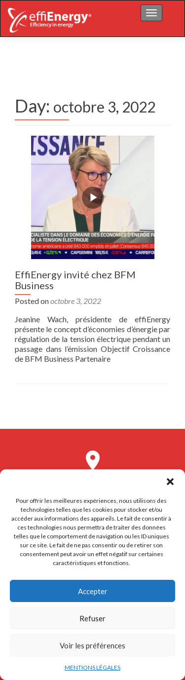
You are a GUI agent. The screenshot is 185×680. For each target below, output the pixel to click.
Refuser (92, 618)
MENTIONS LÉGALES (92, 667)
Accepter (93, 591)
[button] (170, 482)
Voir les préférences (92, 645)
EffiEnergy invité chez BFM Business (75, 279)
